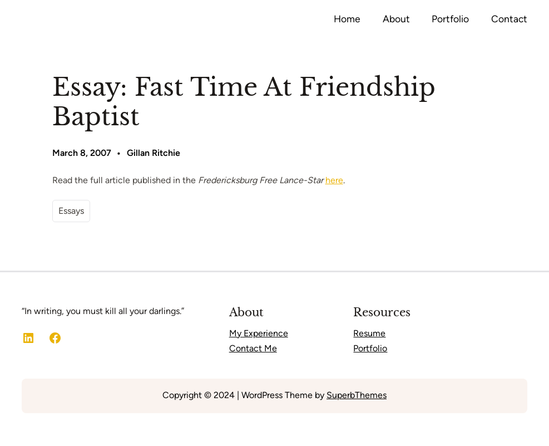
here (334, 180)
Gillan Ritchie (153, 153)
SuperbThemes (357, 395)
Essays (71, 210)
